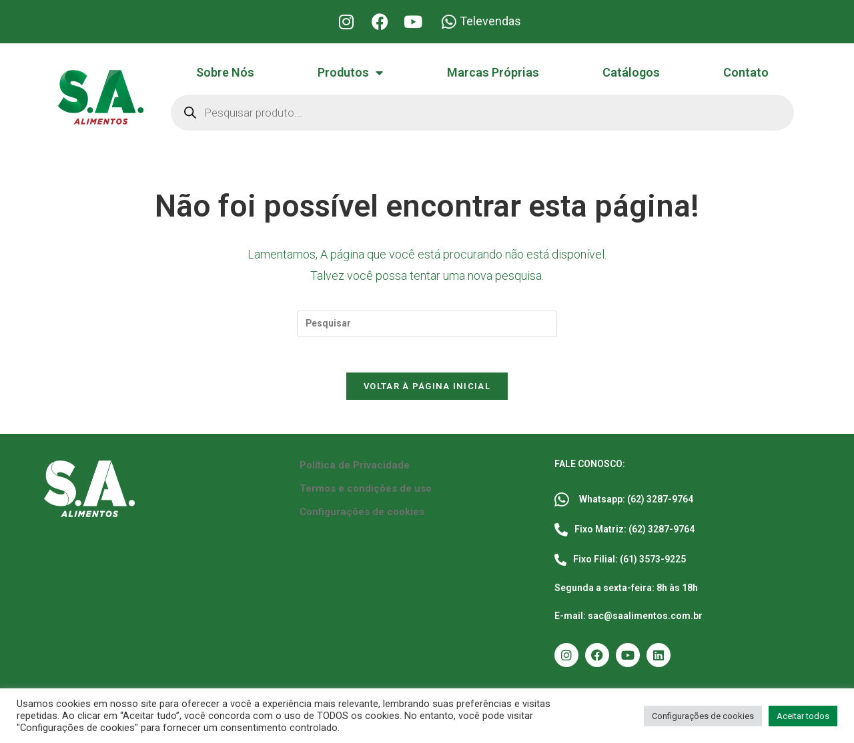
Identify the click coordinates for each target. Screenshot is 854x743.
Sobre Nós (225, 72)
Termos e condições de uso (366, 494)
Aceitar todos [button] (803, 716)
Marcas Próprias (493, 72)
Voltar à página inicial (427, 391)
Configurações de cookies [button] (703, 716)
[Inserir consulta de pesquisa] (427, 324)
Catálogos (631, 72)
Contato (746, 72)
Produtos (350, 72)
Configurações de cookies (362, 517)
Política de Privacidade (355, 470)
